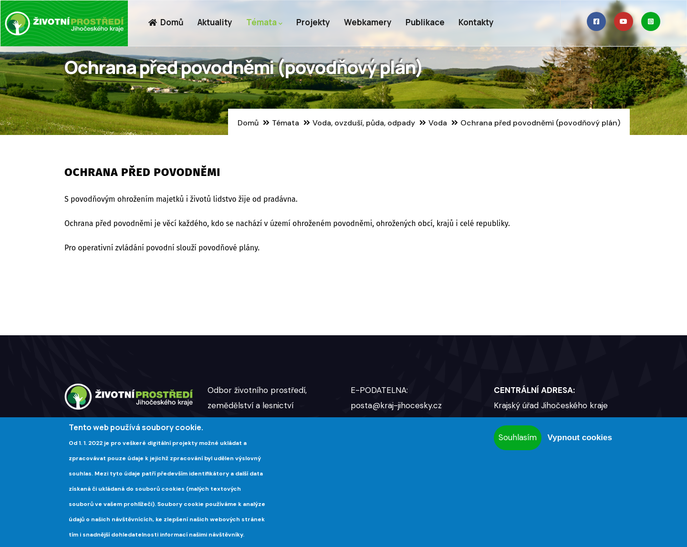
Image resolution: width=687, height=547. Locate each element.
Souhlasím (518, 437)
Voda (437, 123)
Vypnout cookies (580, 437)
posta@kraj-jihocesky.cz (396, 405)
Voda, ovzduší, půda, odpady (363, 123)
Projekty (313, 22)
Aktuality (215, 22)
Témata (264, 23)
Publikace (425, 22)
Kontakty (476, 22)
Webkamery (368, 22)
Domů (166, 22)
